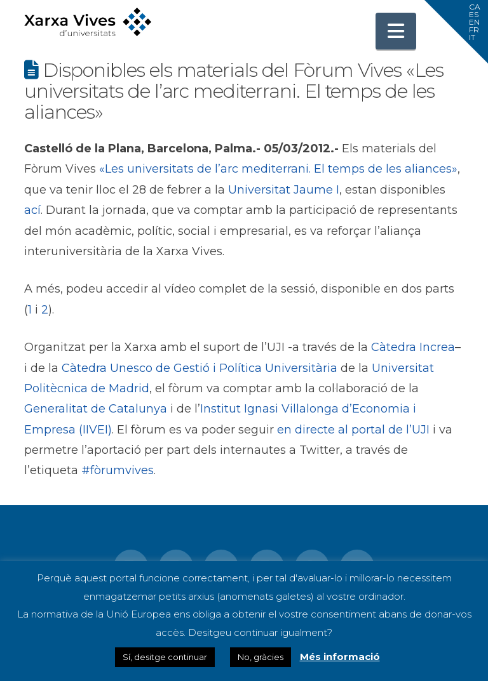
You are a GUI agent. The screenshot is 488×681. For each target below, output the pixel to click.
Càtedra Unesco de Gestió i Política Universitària (199, 368)
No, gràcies (260, 657)
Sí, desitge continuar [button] (165, 657)
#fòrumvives (117, 470)
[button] (396, 31)
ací (32, 210)
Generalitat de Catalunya (95, 409)
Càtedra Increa (413, 347)
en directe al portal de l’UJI (353, 430)
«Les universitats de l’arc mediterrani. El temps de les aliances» (278, 169)
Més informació (340, 657)
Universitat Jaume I (283, 190)
